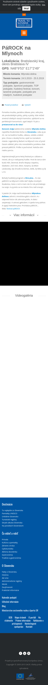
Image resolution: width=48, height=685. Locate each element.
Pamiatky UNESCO (9, 513)
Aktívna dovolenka (9, 552)
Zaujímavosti (7, 587)
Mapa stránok (20, 617)
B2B (10, 617)
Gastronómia (7, 555)
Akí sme (5, 578)
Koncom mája (8, 129)
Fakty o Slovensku (9, 572)
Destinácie (7, 504)
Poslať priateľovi (11, 105)
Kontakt (29, 626)
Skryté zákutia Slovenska (12, 522)
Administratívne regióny (12, 581)
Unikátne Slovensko (10, 516)
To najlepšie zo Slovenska (12, 510)
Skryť (26, 8)
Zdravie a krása (8, 545)
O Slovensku (8, 565)
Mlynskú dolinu (39, 129)
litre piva (29, 178)
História (5, 575)
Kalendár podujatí (9, 597)
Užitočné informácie (10, 601)
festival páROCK (13, 208)
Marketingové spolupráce (25, 625)
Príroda (5, 539)
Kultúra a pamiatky (10, 542)
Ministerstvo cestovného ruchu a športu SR (20, 610)
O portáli (32, 617)
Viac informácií (24, 215)
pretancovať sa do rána (12, 124)
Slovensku (31, 132)
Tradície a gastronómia (11, 558)
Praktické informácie (10, 590)
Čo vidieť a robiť (10, 533)
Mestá (4, 584)
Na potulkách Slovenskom (13, 525)
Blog (4, 606)
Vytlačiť (28, 105)
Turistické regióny (9, 519)
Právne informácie (23, 620)
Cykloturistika (7, 548)
